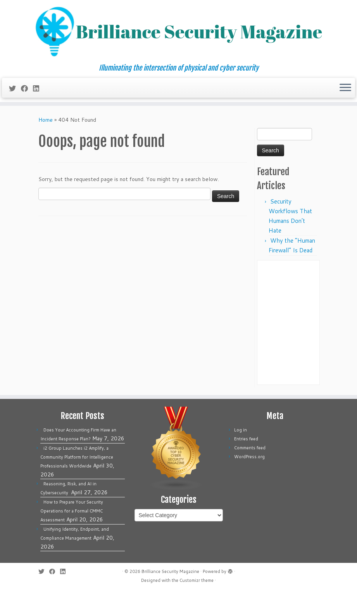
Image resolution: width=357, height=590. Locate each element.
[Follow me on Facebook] (27, 88)
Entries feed (246, 439)
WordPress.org (249, 457)
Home (45, 120)
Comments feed (250, 448)
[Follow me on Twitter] (15, 88)
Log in (240, 430)
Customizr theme (196, 580)
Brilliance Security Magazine (170, 571)
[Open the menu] (345, 88)
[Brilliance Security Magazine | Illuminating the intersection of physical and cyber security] (178, 32)
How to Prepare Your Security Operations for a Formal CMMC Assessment (71, 511)
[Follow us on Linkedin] (38, 88)
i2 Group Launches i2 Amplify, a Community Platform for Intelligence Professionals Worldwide (76, 457)
